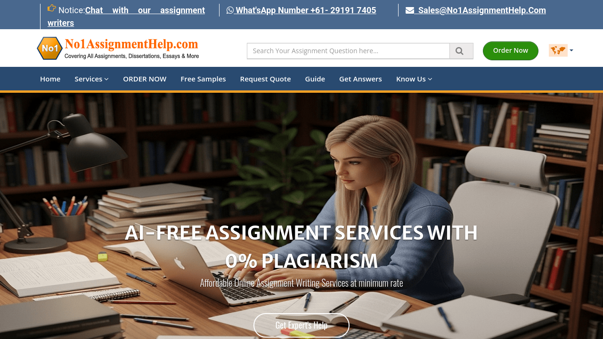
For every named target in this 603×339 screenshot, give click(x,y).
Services (91, 78)
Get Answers (360, 78)
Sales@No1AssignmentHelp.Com (476, 10)
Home (50, 78)
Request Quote (265, 78)
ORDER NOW (144, 78)
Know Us (414, 78)
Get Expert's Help (302, 325)
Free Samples (203, 78)
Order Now (510, 50)
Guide (315, 78)
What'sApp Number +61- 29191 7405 (301, 10)
